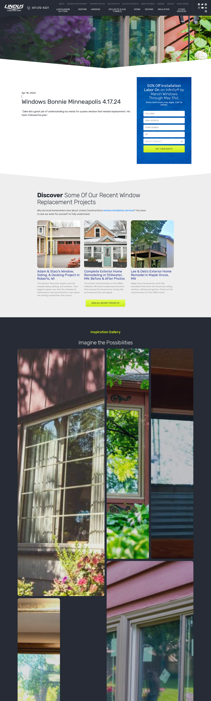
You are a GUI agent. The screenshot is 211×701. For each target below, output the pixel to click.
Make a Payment (147, 4)
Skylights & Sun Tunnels (117, 10)
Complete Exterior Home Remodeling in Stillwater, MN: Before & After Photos (104, 274)
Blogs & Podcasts (130, 4)
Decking (149, 9)
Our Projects (113, 4)
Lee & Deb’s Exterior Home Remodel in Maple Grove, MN (151, 274)
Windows (95, 9)
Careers (160, 4)
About (61, 4)
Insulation (163, 9)
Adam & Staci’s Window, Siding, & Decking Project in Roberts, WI (58, 274)
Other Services (181, 10)
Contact (170, 4)
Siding (137, 9)
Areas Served (183, 4)
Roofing (82, 9)
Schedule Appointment (77, 4)
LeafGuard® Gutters (63, 10)
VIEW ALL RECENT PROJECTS (105, 303)
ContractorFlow (97, 4)
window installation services (118, 210)
